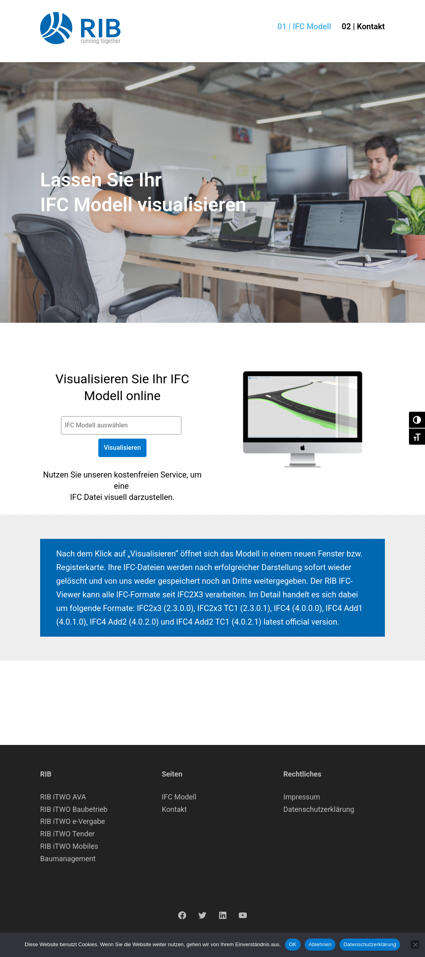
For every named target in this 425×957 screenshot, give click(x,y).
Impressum (301, 797)
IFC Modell (179, 797)
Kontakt (174, 809)
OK (293, 944)
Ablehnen (320, 944)
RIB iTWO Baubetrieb (74, 809)
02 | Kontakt (363, 26)
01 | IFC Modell (304, 26)
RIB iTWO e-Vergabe (72, 821)
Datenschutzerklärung (318, 809)
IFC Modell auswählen (96, 425)
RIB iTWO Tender (67, 834)
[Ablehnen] (415, 945)
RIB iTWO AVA (63, 797)
